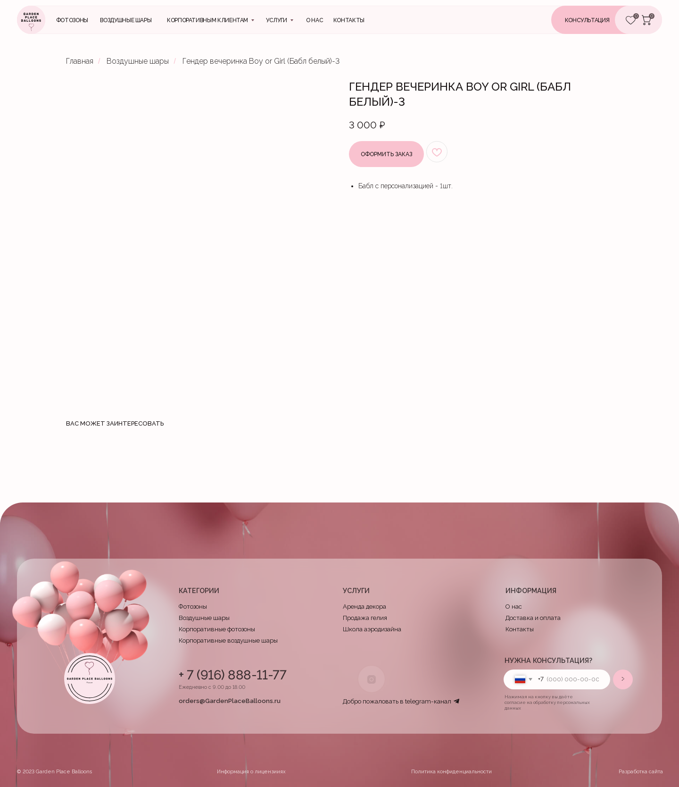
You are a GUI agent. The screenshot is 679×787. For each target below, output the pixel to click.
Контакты (519, 629)
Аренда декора (364, 606)
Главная (79, 61)
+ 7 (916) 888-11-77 (232, 674)
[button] (599, 20)
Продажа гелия (365, 617)
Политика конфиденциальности (451, 772)
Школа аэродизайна (372, 629)
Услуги (276, 20)
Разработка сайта (641, 772)
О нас (314, 20)
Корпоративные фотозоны (217, 629)
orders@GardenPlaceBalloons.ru (230, 700)
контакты (348, 20)
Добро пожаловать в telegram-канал (397, 701)
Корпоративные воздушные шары (228, 640)
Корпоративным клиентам (207, 20)
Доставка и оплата (533, 617)
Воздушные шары (125, 20)
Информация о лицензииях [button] (251, 772)
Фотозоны (72, 20)
